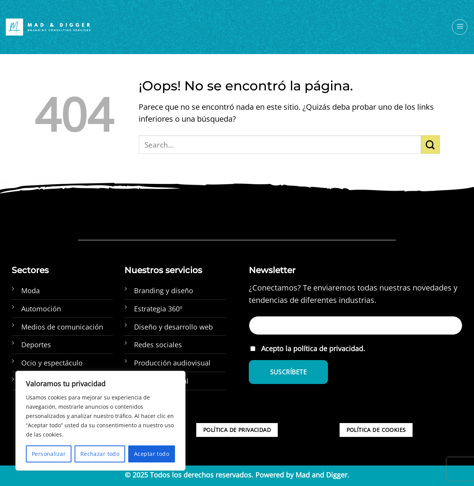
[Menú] (459, 27)
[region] (100, 421)
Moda (30, 290)
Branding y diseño (163, 290)
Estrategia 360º (158, 308)
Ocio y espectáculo (52, 362)
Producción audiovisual (172, 362)
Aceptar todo (151, 453)
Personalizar (49, 453)
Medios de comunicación (62, 326)
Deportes (36, 344)
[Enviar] (430, 144)
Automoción (41, 308)
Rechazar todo (99, 453)
